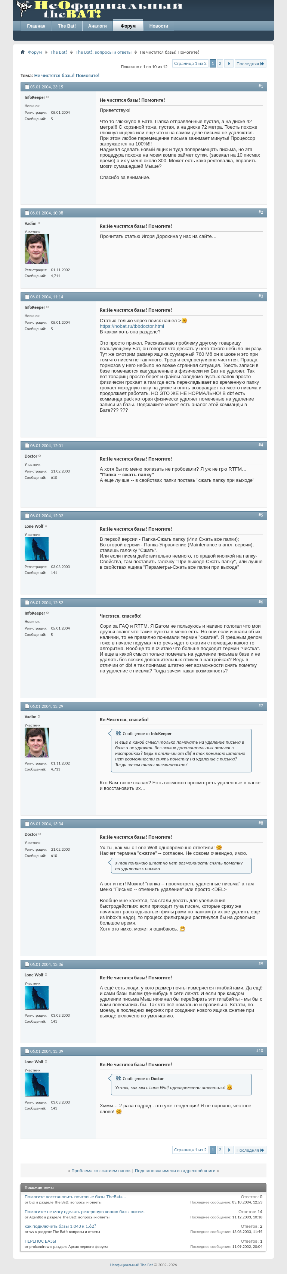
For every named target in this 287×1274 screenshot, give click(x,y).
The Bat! (67, 26)
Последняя (251, 63)
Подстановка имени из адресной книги (175, 1170)
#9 (261, 963)
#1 (261, 86)
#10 (259, 1050)
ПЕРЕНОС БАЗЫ (40, 1241)
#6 (261, 602)
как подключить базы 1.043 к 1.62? (60, 1226)
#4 (261, 445)
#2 (261, 212)
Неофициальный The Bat (131, 1264)
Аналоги (97, 26)
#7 (261, 705)
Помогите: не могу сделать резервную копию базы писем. (85, 1211)
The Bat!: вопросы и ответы (104, 52)
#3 (261, 296)
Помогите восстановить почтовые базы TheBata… (75, 1196)
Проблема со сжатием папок (100, 1170)
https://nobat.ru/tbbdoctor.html (132, 326)
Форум (128, 26)
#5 (261, 515)
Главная (36, 26)
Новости (158, 26)
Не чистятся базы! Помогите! (67, 75)
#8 (261, 823)
